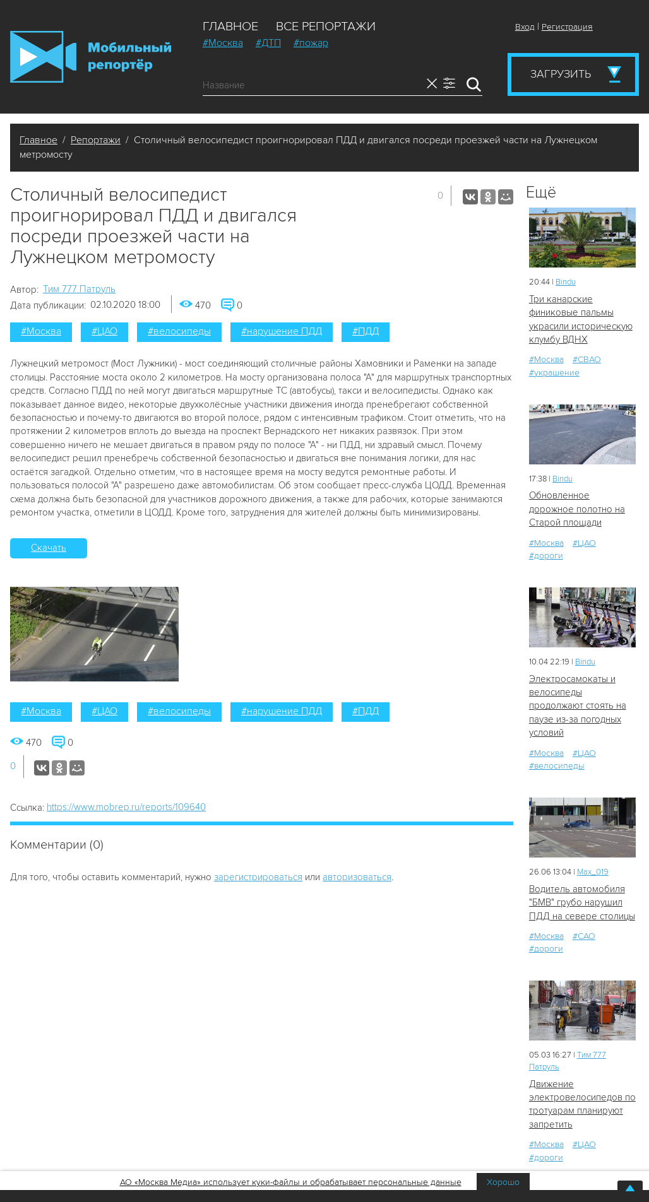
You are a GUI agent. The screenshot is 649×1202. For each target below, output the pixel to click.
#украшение (554, 372)
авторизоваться (357, 877)
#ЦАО (104, 331)
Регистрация (567, 26)
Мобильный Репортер (90, 57)
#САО (584, 936)
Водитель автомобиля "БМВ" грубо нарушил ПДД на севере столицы (582, 902)
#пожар (311, 43)
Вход (525, 26)
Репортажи (96, 140)
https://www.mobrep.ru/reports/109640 (126, 807)
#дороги (546, 555)
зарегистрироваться (258, 877)
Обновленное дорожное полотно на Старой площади (577, 509)
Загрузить (560, 74)
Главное (230, 26)
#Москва (223, 43)
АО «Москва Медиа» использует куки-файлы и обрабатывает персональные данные (290, 1182)
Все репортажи (326, 26)
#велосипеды (179, 331)
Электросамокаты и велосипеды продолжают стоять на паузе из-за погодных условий (577, 706)
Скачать (48, 547)
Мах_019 (593, 872)
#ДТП (268, 43)
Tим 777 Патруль (79, 289)
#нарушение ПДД (281, 331)
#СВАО (587, 359)
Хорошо (503, 1182)
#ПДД (365, 331)
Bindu (566, 282)
